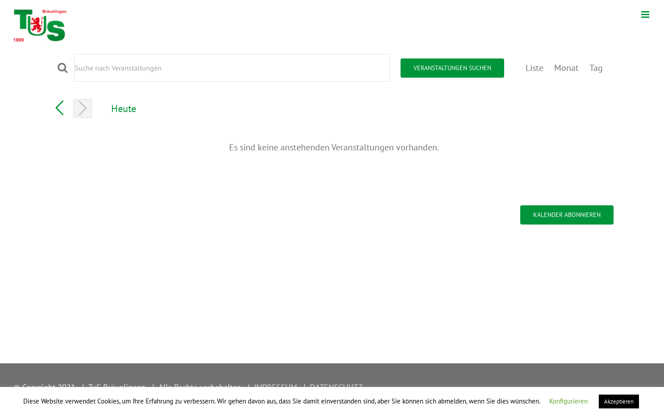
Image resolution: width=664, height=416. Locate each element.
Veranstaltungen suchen (452, 68)
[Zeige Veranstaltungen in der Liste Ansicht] (534, 68)
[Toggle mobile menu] (646, 14)
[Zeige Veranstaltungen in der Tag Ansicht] (596, 68)
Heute (123, 108)
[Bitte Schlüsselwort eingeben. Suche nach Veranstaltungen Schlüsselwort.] (232, 68)
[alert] (334, 147)
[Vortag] (59, 108)
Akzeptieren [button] (619, 401)
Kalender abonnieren (567, 215)
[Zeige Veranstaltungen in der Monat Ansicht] (566, 68)
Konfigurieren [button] (568, 401)
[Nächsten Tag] (82, 108)
